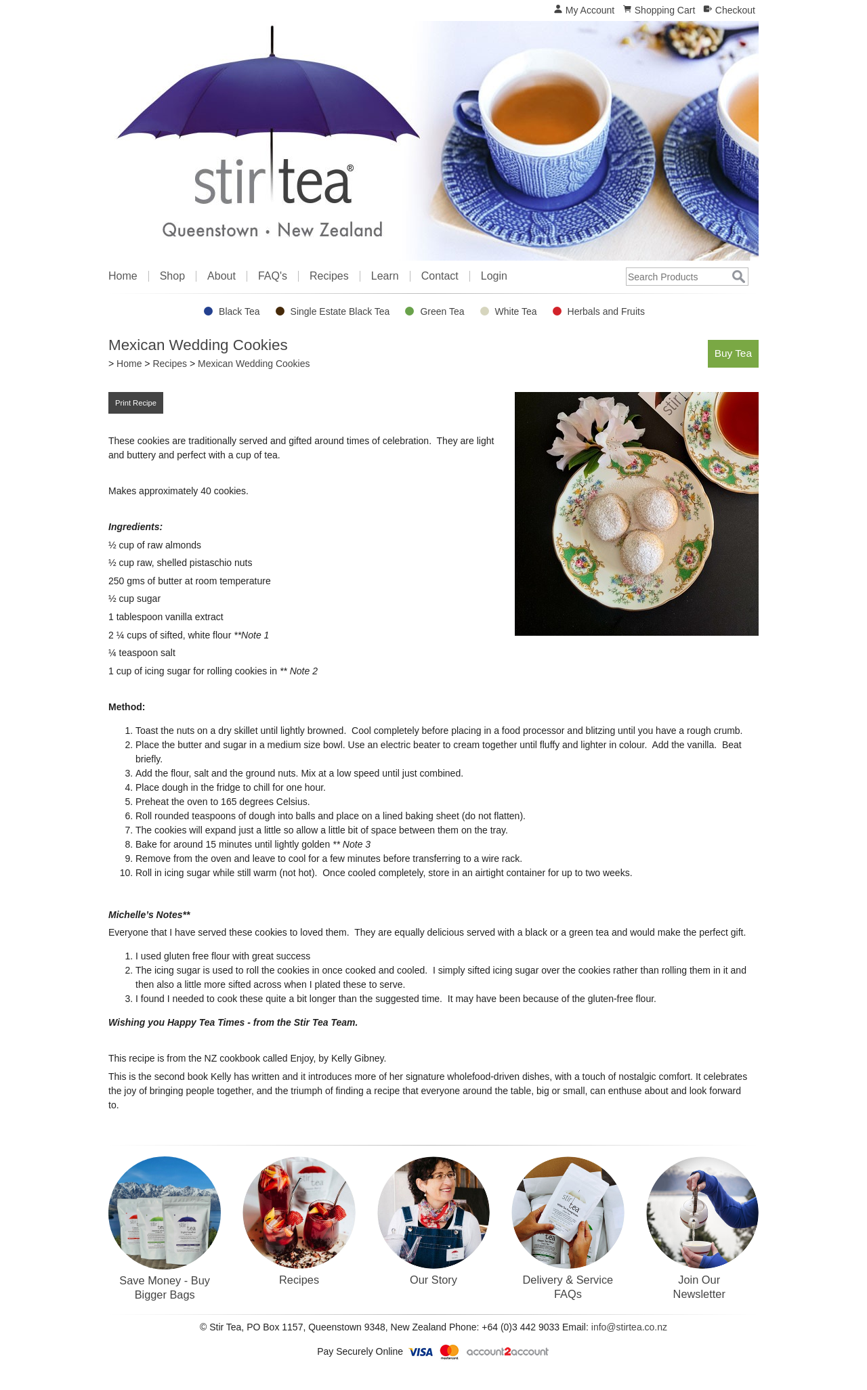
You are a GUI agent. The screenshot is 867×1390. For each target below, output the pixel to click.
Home (123, 276)
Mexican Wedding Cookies (254, 363)
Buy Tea (733, 353)
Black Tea (239, 311)
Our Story (433, 1280)
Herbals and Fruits (606, 311)
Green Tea (442, 311)
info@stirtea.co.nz (629, 1327)
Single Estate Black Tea (340, 311)
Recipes (329, 276)
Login (494, 276)
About (221, 276)
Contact (440, 276)
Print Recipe (135, 403)
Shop (172, 276)
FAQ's (272, 276)
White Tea (516, 311)
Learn (385, 276)
